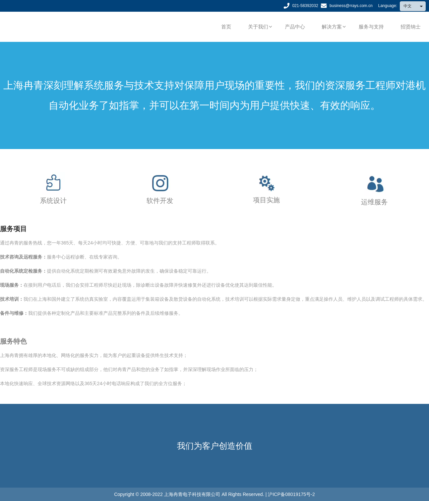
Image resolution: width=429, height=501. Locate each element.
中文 (414, 6)
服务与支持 (371, 26)
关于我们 (258, 26)
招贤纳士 (411, 26)
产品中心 (295, 26)
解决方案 (332, 26)
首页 (226, 26)
